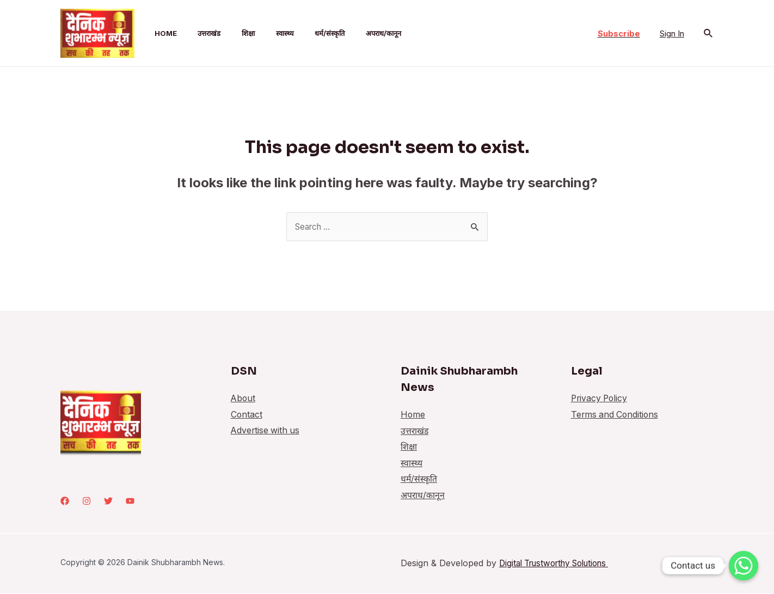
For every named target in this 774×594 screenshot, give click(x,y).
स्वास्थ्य (265, 33)
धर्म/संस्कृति (306, 33)
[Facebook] (64, 501)
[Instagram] (86, 501)
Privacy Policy (600, 398)
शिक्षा (231, 33)
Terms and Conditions (616, 414)
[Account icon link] (672, 33)
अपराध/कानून (356, 33)
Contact (247, 414)
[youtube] (130, 501)
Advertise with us (266, 431)
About (243, 398)
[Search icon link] (709, 33)
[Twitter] (108, 501)
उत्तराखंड (196, 33)
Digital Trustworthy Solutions (560, 563)
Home (156, 33)
